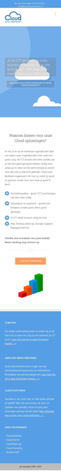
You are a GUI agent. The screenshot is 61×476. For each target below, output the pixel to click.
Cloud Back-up (13, 443)
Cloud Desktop (14, 435)
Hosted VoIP (12, 452)
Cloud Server (13, 439)
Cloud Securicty (14, 448)
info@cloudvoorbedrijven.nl (30, 6)
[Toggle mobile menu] (55, 14)
